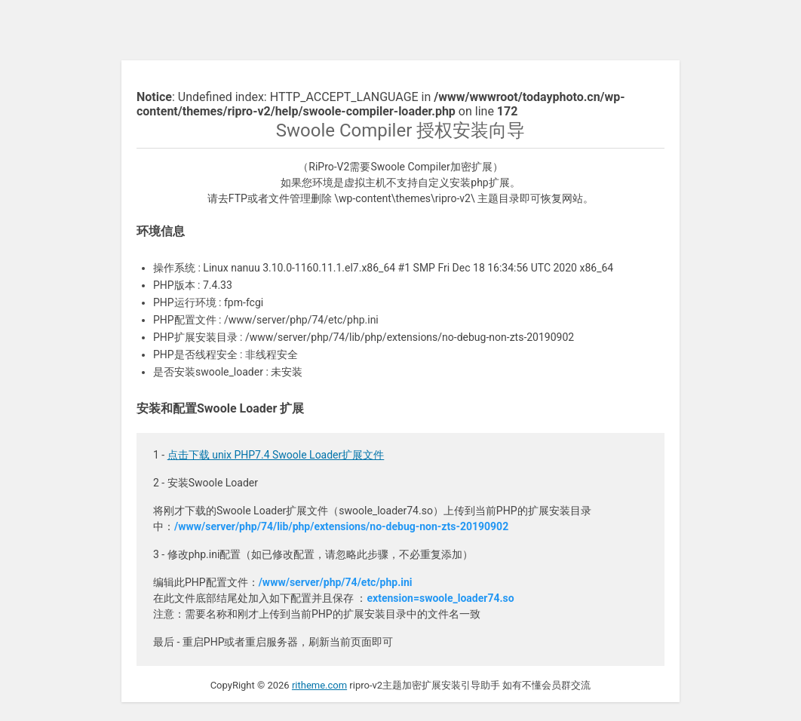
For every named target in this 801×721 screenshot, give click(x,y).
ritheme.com (319, 685)
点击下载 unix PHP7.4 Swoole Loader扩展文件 (276, 455)
